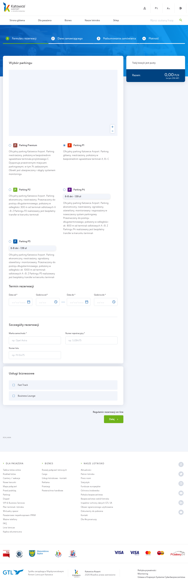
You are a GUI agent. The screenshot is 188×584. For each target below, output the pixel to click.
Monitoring (143, 573)
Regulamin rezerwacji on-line (108, 412)
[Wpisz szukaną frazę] (163, 20)
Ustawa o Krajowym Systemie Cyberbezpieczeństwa (161, 577)
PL (156, 8)
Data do (71, 294)
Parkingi (6, 494)
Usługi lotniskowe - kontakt (54, 478)
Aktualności (86, 470)
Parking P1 (76, 145)
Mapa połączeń (10, 486)
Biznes (68, 20)
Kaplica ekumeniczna (12, 532)
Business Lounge (26, 395)
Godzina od (42, 294)
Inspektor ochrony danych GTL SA (96, 503)
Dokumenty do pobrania (92, 511)
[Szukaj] (181, 20)
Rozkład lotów (9, 474)
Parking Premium (25, 145)
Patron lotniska (87, 474)
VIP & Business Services (14, 503)
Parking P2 (21, 190)
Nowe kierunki (9, 482)
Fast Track (23, 384)
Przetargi (46, 486)
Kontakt (84, 515)
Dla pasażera (44, 20)
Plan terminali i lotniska (13, 507)
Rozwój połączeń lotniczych (54, 470)
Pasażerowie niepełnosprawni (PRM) (19, 515)
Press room (86, 478)
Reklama (45, 482)
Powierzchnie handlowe (52, 490)
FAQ (5, 523)
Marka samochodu (18, 333)
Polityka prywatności (147, 570)
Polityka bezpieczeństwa (92, 494)
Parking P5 (21, 241)
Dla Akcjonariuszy (89, 519)
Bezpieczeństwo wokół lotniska (95, 499)
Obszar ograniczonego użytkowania (97, 507)
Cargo (44, 474)
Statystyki (85, 482)
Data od (13, 294)
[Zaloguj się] (145, 8)
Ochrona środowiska (90, 490)
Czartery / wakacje (11, 478)
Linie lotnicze (9, 527)
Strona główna (17, 20)
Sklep (116, 20)
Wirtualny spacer (10, 511)
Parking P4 (76, 190)
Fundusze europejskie (90, 486)
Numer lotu (14, 348)
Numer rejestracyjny (75, 333)
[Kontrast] (180, 8)
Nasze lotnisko (92, 20)
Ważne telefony (10, 519)
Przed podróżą (9, 490)
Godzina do (100, 294)
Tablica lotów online (12, 470)
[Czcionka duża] (168, 8)
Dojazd (6, 499)
